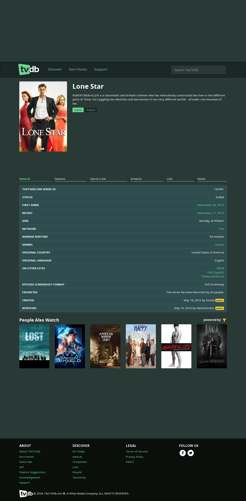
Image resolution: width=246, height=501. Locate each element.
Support (100, 69)
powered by (215, 320)
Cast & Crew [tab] (98, 179)
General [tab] (24, 179)
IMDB (220, 268)
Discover (55, 69)
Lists (75, 467)
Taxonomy (79, 477)
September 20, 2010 (210, 205)
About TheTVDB (29, 451)
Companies (79, 462)
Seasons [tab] (60, 179)
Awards (77, 456)
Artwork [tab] (136, 179)
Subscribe (25, 462)
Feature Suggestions (32, 472)
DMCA (130, 462)
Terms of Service (137, 451)
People (77, 472)
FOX (221, 229)
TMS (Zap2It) (215, 272)
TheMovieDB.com (212, 276)
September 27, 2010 (210, 213)
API (21, 467)
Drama (219, 244)
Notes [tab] (201, 179)
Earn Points (78, 69)
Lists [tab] (170, 179)
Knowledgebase (29, 477)
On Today (78, 451)
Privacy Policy (134, 456)
